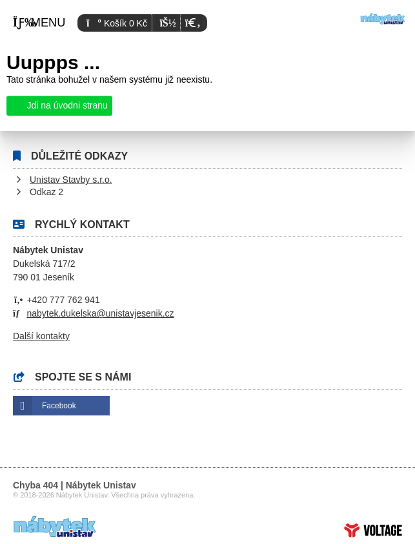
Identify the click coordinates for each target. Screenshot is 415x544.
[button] (191, 23)
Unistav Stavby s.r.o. (71, 179)
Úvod (382, 19)
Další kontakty (41, 336)
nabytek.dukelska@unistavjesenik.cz (100, 313)
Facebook (59, 405)
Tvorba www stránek (373, 530)
